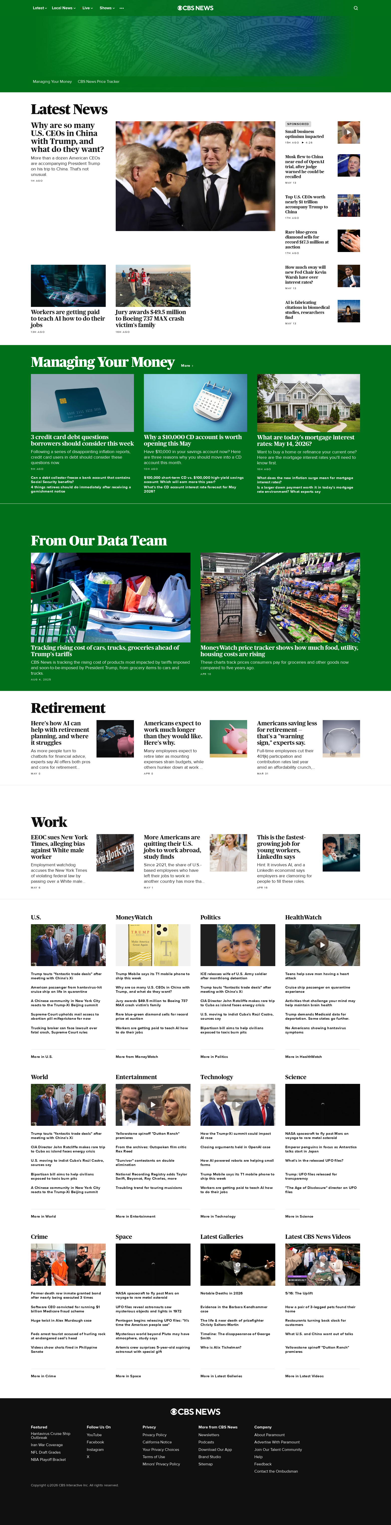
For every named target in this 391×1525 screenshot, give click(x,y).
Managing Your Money (52, 81)
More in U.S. (42, 1056)
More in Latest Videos (304, 1376)
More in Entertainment (135, 1216)
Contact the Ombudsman (276, 1471)
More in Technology (218, 1216)
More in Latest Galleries (221, 1376)
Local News (64, 8)
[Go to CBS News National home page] (195, 7)
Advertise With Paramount (277, 1442)
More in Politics (214, 1056)
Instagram (95, 1450)
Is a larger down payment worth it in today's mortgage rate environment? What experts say (305, 489)
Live (88, 7)
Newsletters (208, 1435)
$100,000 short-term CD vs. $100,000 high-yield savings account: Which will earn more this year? (194, 479)
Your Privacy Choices (161, 1450)
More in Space (128, 1376)
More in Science (299, 1216)
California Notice (157, 1442)
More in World (43, 1216)
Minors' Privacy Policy (161, 1464)
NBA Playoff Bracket (48, 1460)
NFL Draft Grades (46, 1452)
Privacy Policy (155, 1435)
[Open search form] (356, 8)
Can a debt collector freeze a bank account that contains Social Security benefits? (80, 479)
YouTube (94, 1435)
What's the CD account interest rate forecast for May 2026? (190, 489)
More (187, 366)
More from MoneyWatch (137, 1056)
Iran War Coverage (47, 1445)
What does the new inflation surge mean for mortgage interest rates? (305, 480)
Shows (107, 8)
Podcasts (206, 1442)
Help (258, 1457)
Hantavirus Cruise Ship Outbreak (50, 1436)
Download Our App (215, 1450)
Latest (40, 8)
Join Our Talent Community (278, 1450)
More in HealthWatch (303, 1056)
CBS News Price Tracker (98, 81)
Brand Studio (209, 1457)
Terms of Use (154, 1457)
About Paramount (269, 1435)
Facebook (95, 1442)
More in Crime (43, 1376)
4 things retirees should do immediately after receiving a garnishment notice (81, 489)
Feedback (263, 1464)
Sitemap (205, 1464)
